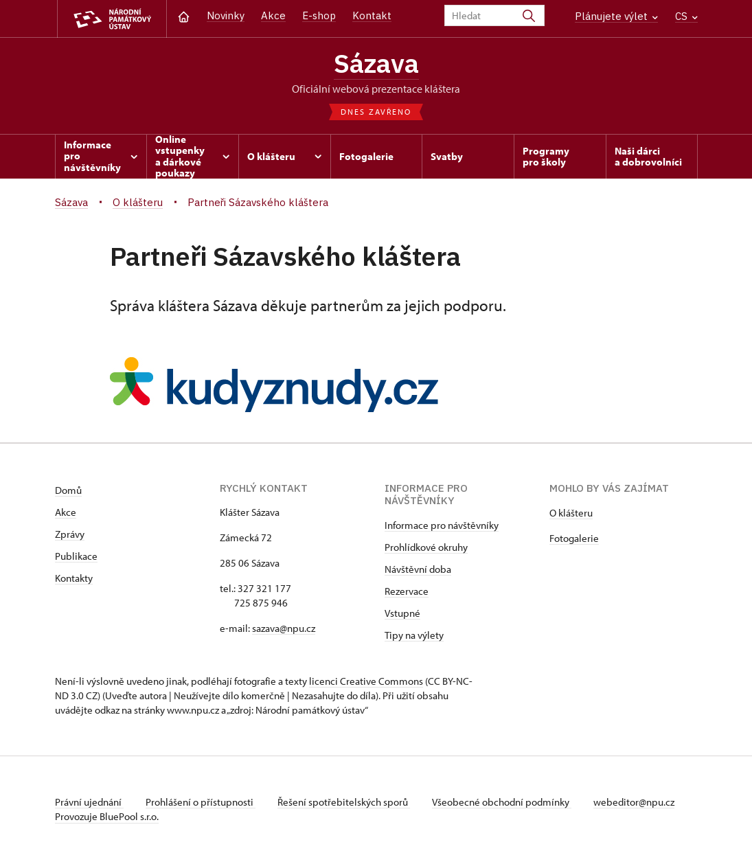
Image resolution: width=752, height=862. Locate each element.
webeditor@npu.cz (633, 801)
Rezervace (407, 591)
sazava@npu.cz (283, 628)
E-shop (319, 15)
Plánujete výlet (616, 16)
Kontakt (371, 15)
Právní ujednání (89, 801)
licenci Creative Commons (366, 681)
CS (686, 16)
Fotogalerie (574, 538)
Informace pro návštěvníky (442, 525)
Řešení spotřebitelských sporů (343, 801)
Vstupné (402, 613)
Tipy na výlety (414, 635)
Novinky (225, 15)
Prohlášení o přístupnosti (200, 801)
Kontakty (74, 578)
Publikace (76, 556)
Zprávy (69, 534)
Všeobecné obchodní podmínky (501, 801)
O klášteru (571, 512)
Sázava (376, 63)
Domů (68, 490)
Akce (273, 15)
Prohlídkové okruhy (426, 547)
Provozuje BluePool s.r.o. (107, 816)
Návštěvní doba (418, 569)
